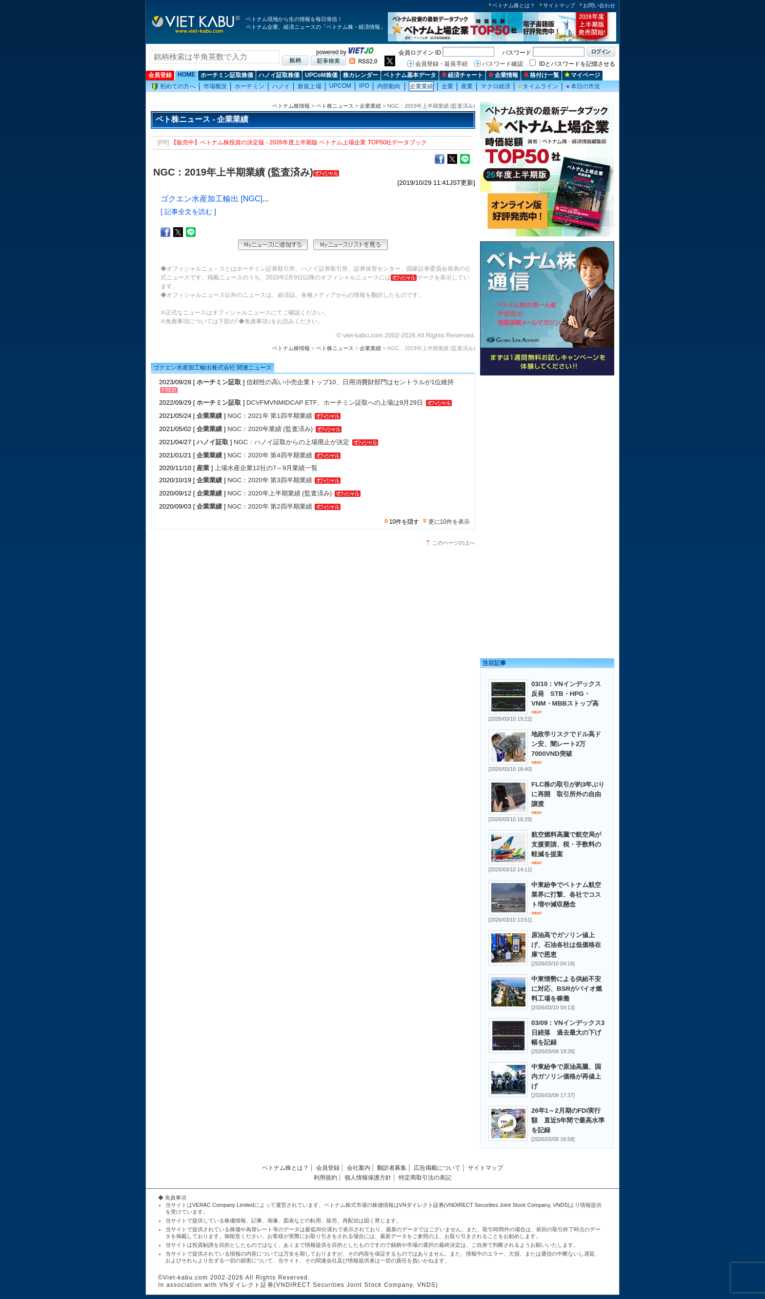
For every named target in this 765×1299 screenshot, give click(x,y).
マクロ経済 (495, 86)
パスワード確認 (502, 63)
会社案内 (358, 1167)
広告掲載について (437, 1167)
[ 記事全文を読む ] (188, 212)
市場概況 (215, 86)
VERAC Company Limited (223, 1205)
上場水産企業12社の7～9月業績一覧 (266, 468)
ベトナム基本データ (409, 75)
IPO (364, 85)
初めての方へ (174, 86)
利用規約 (325, 1177)
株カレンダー (360, 75)
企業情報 (503, 75)
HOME (186, 74)
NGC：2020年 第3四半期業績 (269, 480)
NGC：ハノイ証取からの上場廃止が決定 (292, 442)
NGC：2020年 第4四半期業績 (269, 455)
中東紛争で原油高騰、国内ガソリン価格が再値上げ (566, 1076)
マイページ (582, 75)
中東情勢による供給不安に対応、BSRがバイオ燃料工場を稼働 (566, 988)
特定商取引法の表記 (425, 1177)
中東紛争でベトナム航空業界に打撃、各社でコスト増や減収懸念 (566, 894)
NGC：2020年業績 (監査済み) (270, 429)
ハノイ (281, 86)
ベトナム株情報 (291, 106)
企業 (447, 86)
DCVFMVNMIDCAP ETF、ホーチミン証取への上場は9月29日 (335, 402)
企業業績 (421, 86)
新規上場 (309, 86)
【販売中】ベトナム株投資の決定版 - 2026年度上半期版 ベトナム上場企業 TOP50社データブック (299, 142)
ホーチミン (249, 86)
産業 (467, 86)
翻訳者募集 (391, 1167)
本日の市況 (583, 86)
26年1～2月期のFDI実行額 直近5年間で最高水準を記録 (567, 1120)
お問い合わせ (599, 5)
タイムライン (538, 86)
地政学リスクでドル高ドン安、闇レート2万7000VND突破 (566, 743)
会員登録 (160, 75)
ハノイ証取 (212, 442)
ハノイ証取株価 (279, 75)
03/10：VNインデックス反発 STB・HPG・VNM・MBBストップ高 (566, 693)
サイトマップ (559, 5)
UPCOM (340, 85)
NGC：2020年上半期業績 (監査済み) (279, 493)
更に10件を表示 (449, 521)
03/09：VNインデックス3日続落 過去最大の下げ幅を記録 (567, 1032)
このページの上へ (453, 543)
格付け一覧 (541, 75)
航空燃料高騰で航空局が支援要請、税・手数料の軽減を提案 (566, 844)
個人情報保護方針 (367, 1177)
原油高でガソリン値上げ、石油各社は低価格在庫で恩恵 (566, 944)
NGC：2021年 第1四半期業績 (269, 415)
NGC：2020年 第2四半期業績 (269, 506)
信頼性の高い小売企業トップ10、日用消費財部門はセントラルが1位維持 (350, 382)
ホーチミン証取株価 (227, 75)
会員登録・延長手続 (441, 63)
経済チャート (462, 75)
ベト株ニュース (335, 106)
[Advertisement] (547, 447)
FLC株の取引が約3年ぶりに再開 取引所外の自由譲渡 (567, 794)
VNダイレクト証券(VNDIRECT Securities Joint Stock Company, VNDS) (484, 1205)
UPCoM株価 (321, 75)
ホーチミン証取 (219, 382)
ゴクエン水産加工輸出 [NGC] (211, 199)
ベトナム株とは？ (513, 5)
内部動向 (389, 86)
